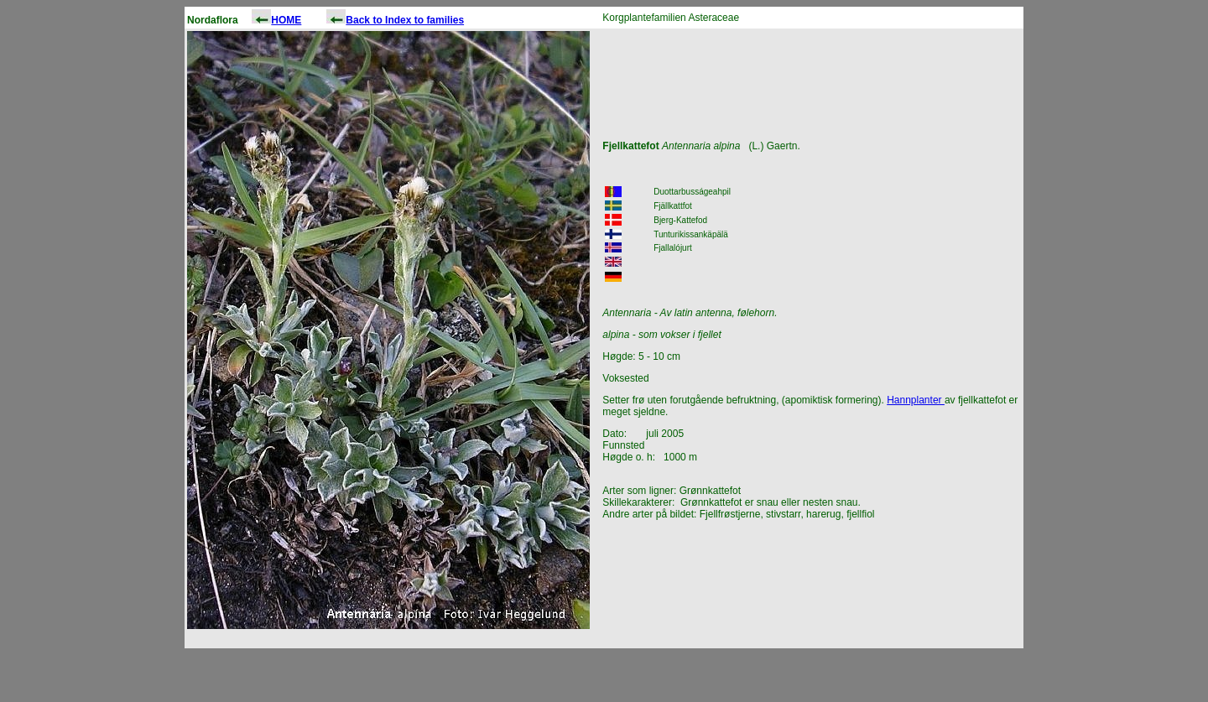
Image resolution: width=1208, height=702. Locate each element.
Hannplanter (916, 400)
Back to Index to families (405, 20)
